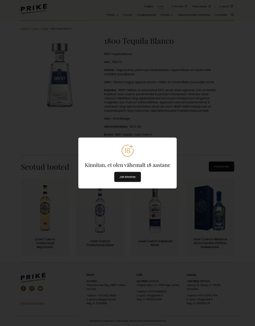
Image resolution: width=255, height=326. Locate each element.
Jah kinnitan (127, 177)
